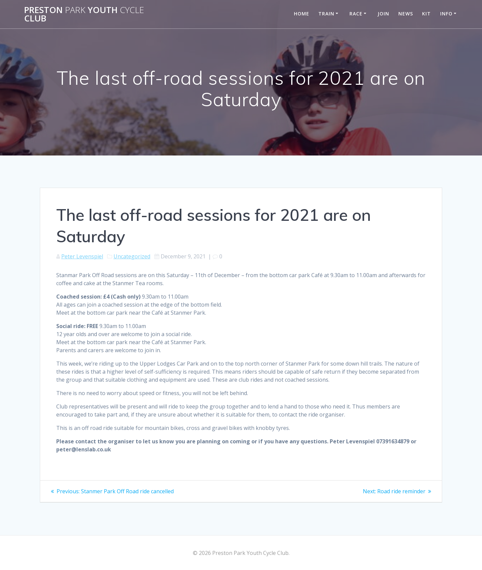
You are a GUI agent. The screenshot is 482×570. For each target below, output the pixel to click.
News (405, 13)
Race (356, 13)
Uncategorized (131, 256)
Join (383, 13)
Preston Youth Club (84, 14)
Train (326, 13)
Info (446, 13)
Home (301, 13)
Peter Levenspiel (82, 256)
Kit (426, 13)
